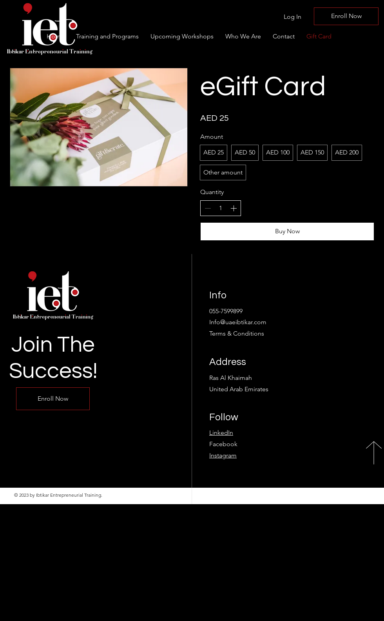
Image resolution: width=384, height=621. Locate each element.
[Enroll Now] (346, 16)
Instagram (223, 455)
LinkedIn (221, 432)
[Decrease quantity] (207, 208)
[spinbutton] (220, 208)
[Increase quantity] (233, 208)
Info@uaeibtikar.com (237, 322)
